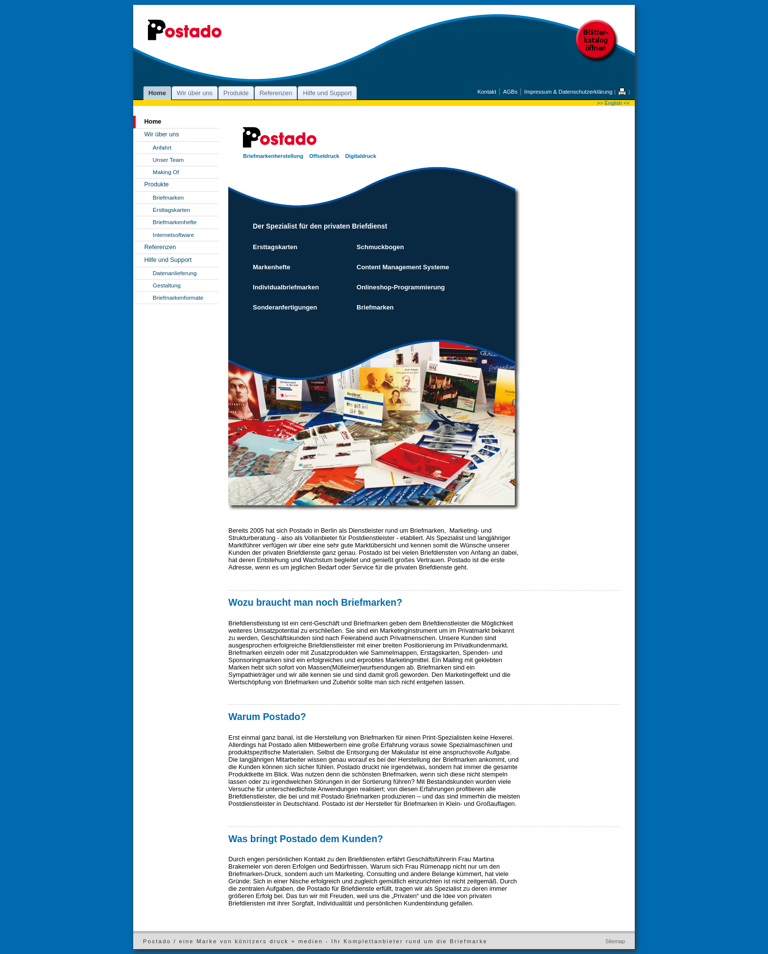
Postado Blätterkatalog (598, 42)
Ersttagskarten (171, 209)
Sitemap (615, 941)
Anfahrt (162, 147)
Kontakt (487, 92)
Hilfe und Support (327, 93)
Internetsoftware (173, 235)
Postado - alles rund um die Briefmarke (184, 32)
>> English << (613, 103)
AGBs (510, 92)
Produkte (236, 93)
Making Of (166, 172)
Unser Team (168, 159)
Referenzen (276, 93)
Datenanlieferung (175, 273)
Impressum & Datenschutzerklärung (568, 92)
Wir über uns (195, 93)
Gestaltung (167, 285)
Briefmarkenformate (178, 297)
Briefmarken (168, 197)
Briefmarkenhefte (175, 222)
